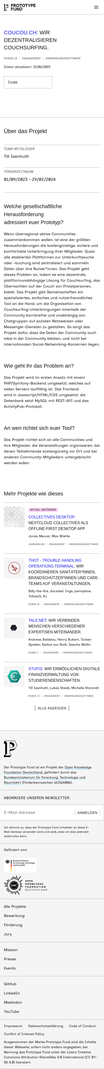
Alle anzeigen (52, 708)
